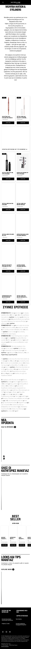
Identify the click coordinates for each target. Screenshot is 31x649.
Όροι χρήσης (19, 619)
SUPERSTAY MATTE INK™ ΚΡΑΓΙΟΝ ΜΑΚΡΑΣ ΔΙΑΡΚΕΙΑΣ (13, 538)
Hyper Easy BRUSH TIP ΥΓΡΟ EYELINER (22, 173)
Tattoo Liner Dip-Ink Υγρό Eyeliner (7, 173)
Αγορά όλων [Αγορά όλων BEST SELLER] (15, 523)
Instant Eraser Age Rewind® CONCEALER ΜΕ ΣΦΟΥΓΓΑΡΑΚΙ (4, 538)
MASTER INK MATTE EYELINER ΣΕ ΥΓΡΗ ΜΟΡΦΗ (7, 266)
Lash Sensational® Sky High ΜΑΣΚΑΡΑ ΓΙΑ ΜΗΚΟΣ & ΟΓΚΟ (22, 538)
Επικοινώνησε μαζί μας (21, 611)
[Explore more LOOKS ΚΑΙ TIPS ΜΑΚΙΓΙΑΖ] (8, 569)
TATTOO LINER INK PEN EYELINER (7, 204)
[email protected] (5, 646)
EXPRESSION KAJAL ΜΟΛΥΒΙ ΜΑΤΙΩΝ (7, 296)
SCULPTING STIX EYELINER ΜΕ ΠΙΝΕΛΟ (7, 117)
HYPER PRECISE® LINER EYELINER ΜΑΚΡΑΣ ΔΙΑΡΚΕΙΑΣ (23, 235)
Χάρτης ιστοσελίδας (22, 616)
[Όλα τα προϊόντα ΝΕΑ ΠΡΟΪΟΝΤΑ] (8, 427)
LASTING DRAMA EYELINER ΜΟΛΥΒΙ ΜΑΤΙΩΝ (21, 266)
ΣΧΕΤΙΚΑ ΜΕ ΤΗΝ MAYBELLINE (6, 611)
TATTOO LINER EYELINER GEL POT (8, 235)
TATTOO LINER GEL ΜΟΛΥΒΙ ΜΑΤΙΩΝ (21, 204)
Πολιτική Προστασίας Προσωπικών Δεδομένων (7, 620)
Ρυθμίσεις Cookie (5, 623)
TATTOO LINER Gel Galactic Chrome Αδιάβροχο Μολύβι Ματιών (22, 117)
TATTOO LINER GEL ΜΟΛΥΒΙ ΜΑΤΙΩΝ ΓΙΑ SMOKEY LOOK (22, 296)
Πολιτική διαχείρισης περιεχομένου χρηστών (21, 624)
